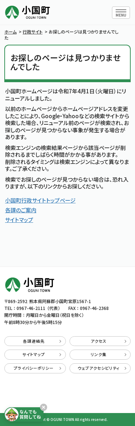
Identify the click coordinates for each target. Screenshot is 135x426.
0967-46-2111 (31, 308)
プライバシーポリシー (37, 368)
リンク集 (108, 354)
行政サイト (32, 31)
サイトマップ (19, 219)
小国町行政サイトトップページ (40, 200)
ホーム (10, 31)
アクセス (108, 341)
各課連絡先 (42, 341)
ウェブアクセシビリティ (102, 368)
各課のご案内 (20, 210)
